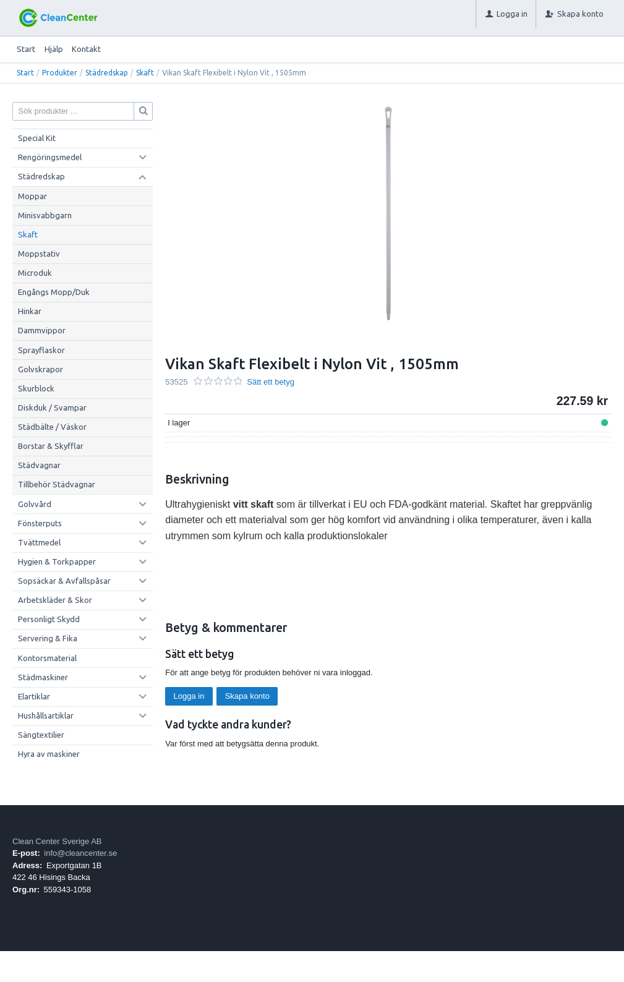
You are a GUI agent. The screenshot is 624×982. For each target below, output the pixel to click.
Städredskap (106, 73)
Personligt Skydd (49, 619)
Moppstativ (39, 253)
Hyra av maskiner (49, 753)
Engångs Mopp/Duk (54, 292)
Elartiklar (34, 696)
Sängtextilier (41, 734)
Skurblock (36, 388)
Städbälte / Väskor (52, 426)
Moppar (32, 196)
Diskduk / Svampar (52, 407)
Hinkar (29, 311)
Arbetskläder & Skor (55, 600)
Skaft (145, 73)
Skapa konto (247, 696)
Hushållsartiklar (46, 715)
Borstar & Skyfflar (50, 446)
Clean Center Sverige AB (57, 841)
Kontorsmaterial (47, 658)
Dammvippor (42, 330)
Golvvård (34, 504)
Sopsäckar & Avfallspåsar (64, 580)
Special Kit (37, 138)
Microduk (35, 272)
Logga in (189, 696)
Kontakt (86, 49)
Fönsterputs (40, 523)
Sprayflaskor (41, 350)
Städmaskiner (43, 677)
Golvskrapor (40, 369)
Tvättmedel (39, 542)
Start (26, 49)
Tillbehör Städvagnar (56, 484)
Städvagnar (39, 465)
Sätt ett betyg (270, 381)
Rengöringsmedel (50, 157)
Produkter (59, 73)
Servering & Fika (47, 638)
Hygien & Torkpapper (57, 561)
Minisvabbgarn (45, 215)
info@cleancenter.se (80, 853)
